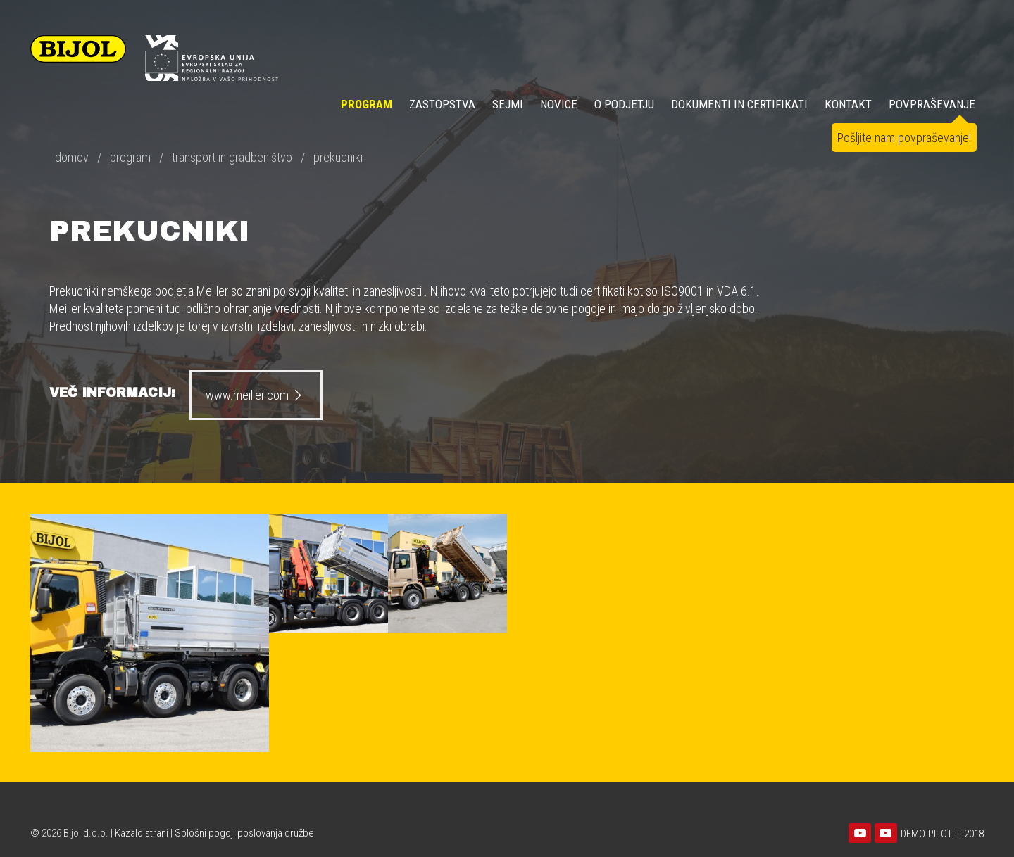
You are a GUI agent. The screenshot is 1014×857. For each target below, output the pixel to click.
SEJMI (507, 104)
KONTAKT (848, 104)
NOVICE (558, 104)
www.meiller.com (256, 395)
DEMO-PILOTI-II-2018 (942, 833)
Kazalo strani (141, 833)
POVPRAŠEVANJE (932, 104)
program (130, 157)
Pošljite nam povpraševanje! (904, 137)
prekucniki (338, 157)
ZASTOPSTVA (442, 104)
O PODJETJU (624, 104)
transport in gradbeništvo (232, 157)
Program (366, 104)
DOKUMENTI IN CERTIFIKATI (739, 104)
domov (72, 157)
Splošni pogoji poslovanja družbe (244, 833)
